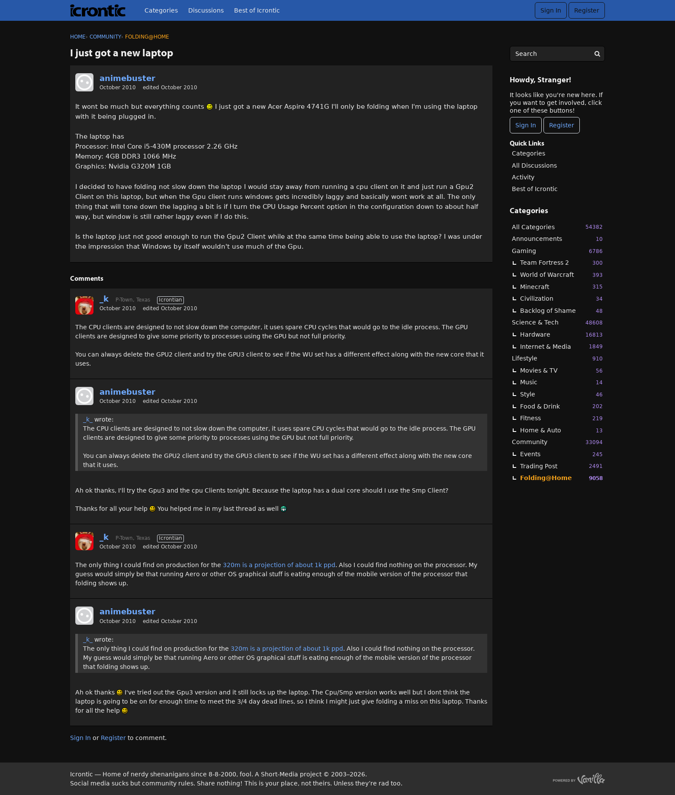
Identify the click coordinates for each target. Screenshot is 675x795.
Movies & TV (561, 371)
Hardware (561, 335)
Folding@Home (561, 478)
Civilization (561, 299)
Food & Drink (561, 406)
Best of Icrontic (257, 10)
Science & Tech (557, 322)
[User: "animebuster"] (84, 82)
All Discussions (534, 165)
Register (586, 10)
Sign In (550, 10)
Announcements (557, 239)
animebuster (127, 78)
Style (561, 394)
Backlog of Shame (561, 311)
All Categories (557, 227)
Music (561, 382)
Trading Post (561, 466)
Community (557, 442)
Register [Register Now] (561, 125)
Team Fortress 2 (561, 263)
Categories (161, 10)
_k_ (88, 419)
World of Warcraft (561, 275)
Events (561, 454)
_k (104, 298)
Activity (523, 177)
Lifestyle (557, 358)
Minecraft (561, 286)
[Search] (597, 54)
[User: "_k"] (84, 305)
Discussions (206, 10)
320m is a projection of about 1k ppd (279, 564)
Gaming (557, 251)
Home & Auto (561, 430)
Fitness (561, 418)
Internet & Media (561, 346)
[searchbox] (557, 54)
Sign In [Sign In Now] (525, 125)
